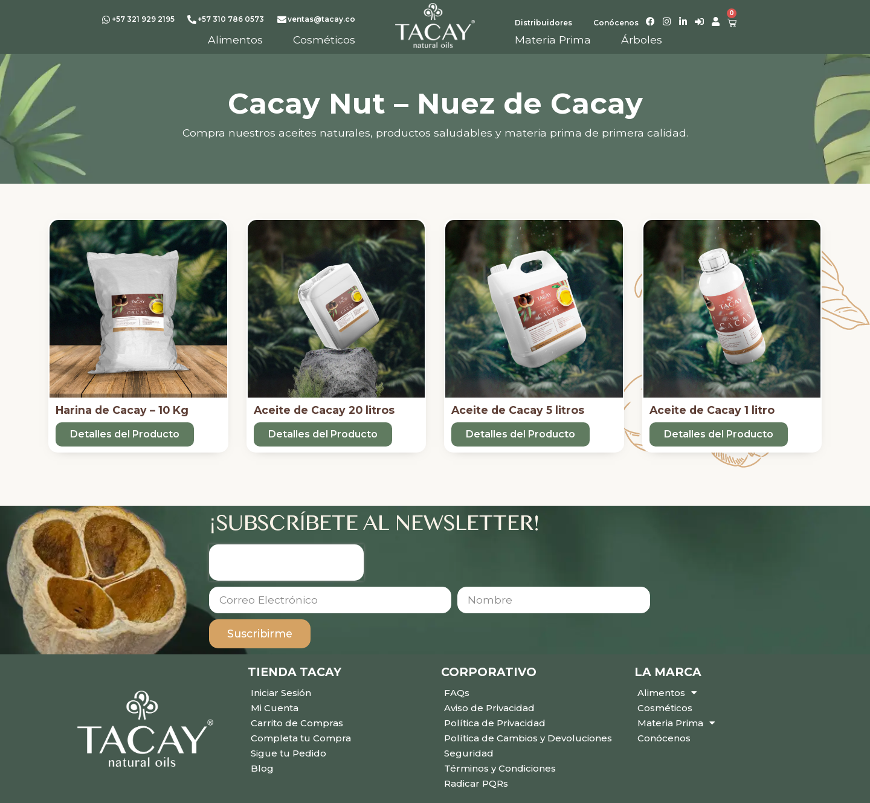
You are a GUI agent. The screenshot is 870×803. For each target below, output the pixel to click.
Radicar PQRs (476, 783)
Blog (262, 768)
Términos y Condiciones (500, 768)
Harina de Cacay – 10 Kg (122, 410)
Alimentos (667, 692)
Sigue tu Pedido (288, 753)
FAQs (456, 692)
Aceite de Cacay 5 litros (517, 410)
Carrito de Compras (297, 723)
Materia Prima (676, 722)
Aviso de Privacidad (489, 708)
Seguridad (469, 753)
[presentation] (286, 562)
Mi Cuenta (274, 708)
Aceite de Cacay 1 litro (712, 410)
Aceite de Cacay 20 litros (324, 410)
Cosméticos (664, 708)
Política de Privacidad (495, 723)
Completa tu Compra (301, 738)
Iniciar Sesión (281, 692)
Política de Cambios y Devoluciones (528, 738)
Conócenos (664, 738)
